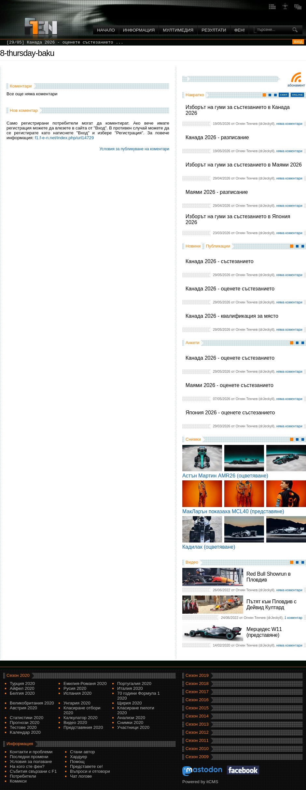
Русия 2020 (74, 688)
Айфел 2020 (22, 688)
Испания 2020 (77, 693)
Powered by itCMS (200, 781)
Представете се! (86, 766)
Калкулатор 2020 (80, 717)
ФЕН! (239, 30)
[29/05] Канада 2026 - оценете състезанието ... (65, 42)
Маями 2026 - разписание (217, 192)
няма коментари (289, 124)
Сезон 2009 (197, 756)
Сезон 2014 (197, 716)
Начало (106, 30)
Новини (193, 246)
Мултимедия (178, 30)
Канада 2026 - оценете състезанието (230, 288)
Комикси (18, 781)
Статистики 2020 (26, 717)
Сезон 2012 (197, 732)
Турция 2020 (22, 683)
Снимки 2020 (130, 722)
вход (298, 41)
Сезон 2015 (197, 707)
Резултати (214, 30)
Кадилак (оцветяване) (208, 547)
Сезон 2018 (197, 683)
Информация (139, 30)
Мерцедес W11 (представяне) (264, 632)
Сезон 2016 (197, 699)
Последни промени (29, 756)
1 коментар (293, 618)
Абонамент (296, 85)
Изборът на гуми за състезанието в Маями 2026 (244, 164)
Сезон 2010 (197, 748)
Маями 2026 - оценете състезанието (229, 385)
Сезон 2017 (197, 691)
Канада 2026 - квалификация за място (232, 316)
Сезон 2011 (197, 740)
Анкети (193, 342)
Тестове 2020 (23, 727)
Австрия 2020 (23, 707)
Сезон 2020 (18, 675)
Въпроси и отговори (90, 771)
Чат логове (81, 776)
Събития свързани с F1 (33, 771)
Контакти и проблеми (31, 751)
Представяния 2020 (83, 727)
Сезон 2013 (197, 724)
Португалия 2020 (134, 683)
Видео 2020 (75, 722)
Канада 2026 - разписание (217, 137)
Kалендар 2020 (25, 732)
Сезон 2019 (197, 675)
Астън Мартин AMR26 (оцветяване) (225, 475)
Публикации (218, 246)
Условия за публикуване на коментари (134, 149)
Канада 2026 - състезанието (220, 261)
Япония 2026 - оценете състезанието (230, 412)
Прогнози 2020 (24, 722)
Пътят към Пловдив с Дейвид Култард (271, 604)
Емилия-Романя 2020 (85, 683)
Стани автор (82, 751)
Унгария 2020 (76, 703)
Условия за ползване (31, 761)
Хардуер (78, 756)
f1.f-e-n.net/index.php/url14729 (64, 137)
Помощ (77, 761)
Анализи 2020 (131, 717)
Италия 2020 (130, 688)
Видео (192, 562)
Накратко (195, 94)
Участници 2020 (133, 727)
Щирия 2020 (129, 703)
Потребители (23, 776)
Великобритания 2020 (32, 703)
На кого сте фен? (27, 766)
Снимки (193, 439)
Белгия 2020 (22, 693)
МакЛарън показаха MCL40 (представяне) (233, 511)
